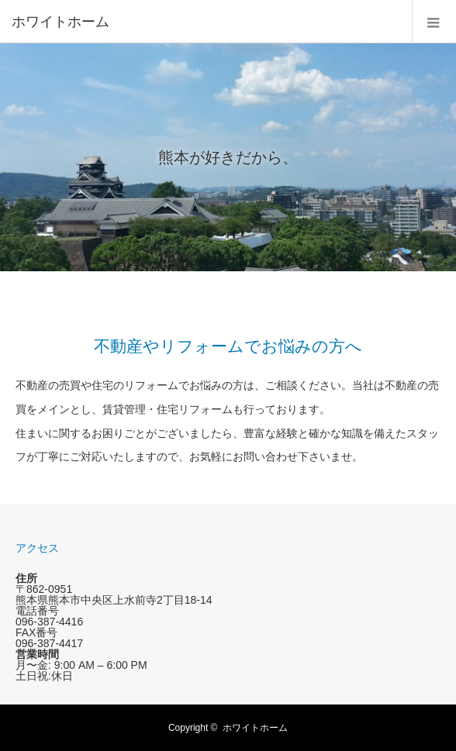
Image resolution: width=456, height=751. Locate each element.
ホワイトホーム (255, 727)
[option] (228, 157)
